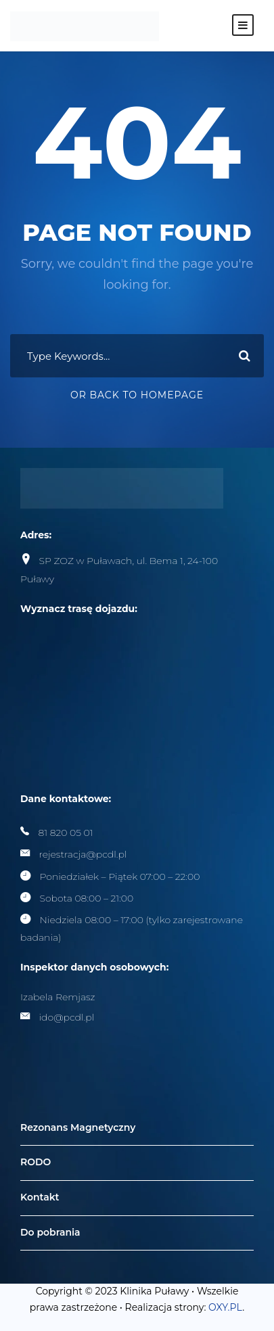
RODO (35, 1163)
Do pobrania (50, 1232)
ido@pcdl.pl (67, 1017)
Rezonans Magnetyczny (77, 1127)
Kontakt (40, 1197)
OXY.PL (225, 1307)
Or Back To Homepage (137, 395)
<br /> (121, 681)
